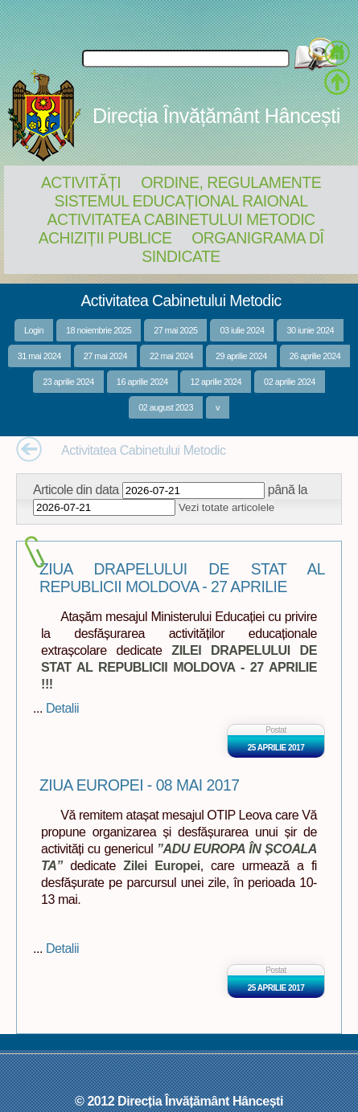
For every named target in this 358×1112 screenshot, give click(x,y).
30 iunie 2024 (310, 330)
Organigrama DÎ (257, 238)
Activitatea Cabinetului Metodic (181, 219)
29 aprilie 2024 (241, 356)
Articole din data (76, 489)
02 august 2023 (165, 407)
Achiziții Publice (105, 238)
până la (287, 489)
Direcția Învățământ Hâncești (216, 115)
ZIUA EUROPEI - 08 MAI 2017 (139, 785)
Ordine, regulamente (231, 182)
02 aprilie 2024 (289, 381)
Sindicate (181, 256)
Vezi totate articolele (226, 507)
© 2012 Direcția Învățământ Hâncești (179, 1101)
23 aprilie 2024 (68, 381)
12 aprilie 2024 (215, 381)
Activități (81, 182)
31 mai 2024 (39, 356)
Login (33, 330)
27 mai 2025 (175, 330)
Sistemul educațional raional (181, 201)
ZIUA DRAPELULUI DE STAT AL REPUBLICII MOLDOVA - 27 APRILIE (182, 578)
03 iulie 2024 (242, 330)
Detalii (62, 708)
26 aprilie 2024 (315, 356)
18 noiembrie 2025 (98, 330)
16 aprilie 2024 (142, 381)
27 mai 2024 (105, 356)
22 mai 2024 (171, 356)
